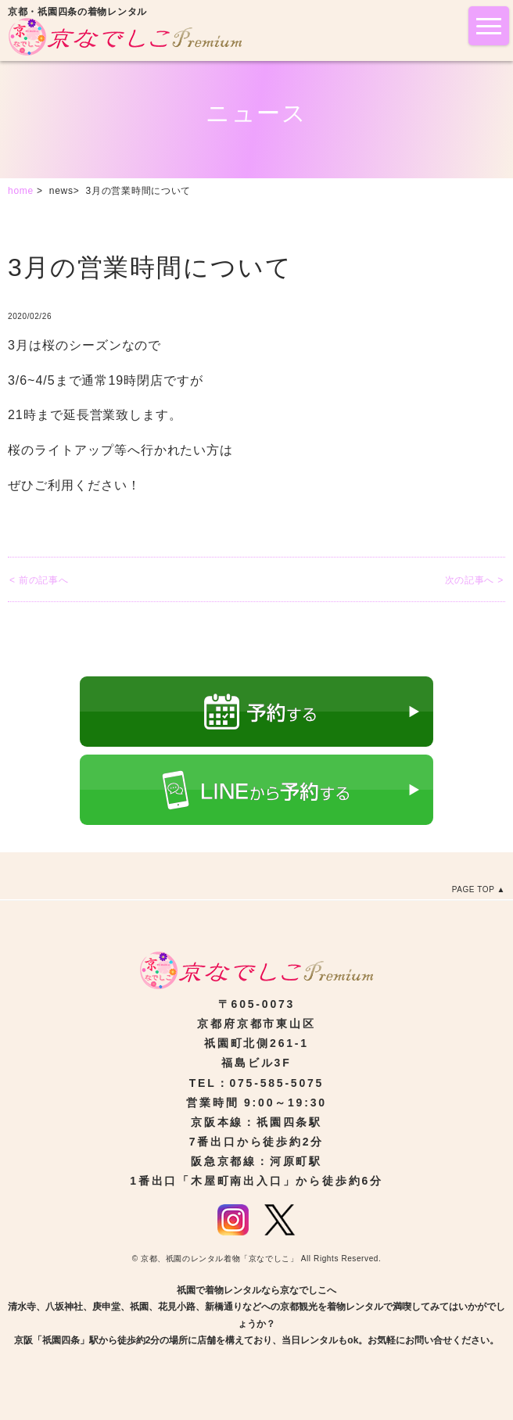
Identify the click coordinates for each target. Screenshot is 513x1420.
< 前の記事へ (38, 580)
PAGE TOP (473, 889)
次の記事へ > (474, 580)
